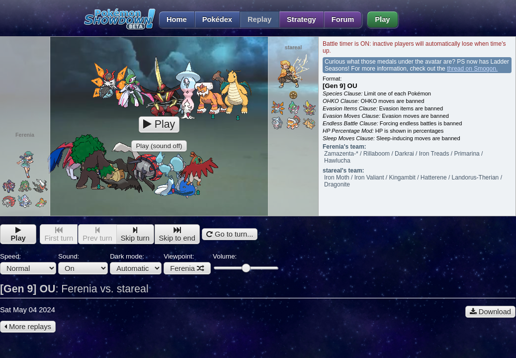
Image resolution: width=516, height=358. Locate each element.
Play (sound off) (159, 146)
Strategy (301, 19)
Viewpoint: (187, 263)
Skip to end (177, 234)
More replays (27, 327)
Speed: (28, 263)
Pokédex (217, 19)
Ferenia (187, 268)
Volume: (245, 262)
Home (173, 19)
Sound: (83, 263)
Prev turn (97, 234)
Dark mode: (136, 263)
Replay (259, 19)
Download (490, 312)
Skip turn (135, 234)
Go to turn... (229, 234)
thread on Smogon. (472, 68)
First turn (58, 234)
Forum (343, 19)
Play (382, 19)
